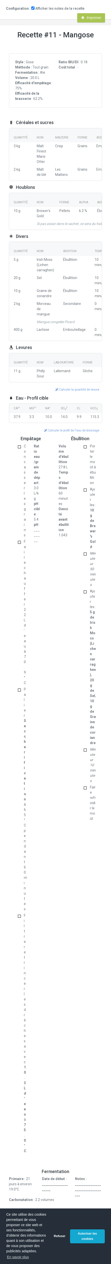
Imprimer (91, 18)
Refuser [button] (60, 1236)
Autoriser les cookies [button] (87, 1236)
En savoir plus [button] (18, 1257)
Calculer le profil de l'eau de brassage (71, 430)
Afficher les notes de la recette (57, 8)
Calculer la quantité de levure (77, 389)
